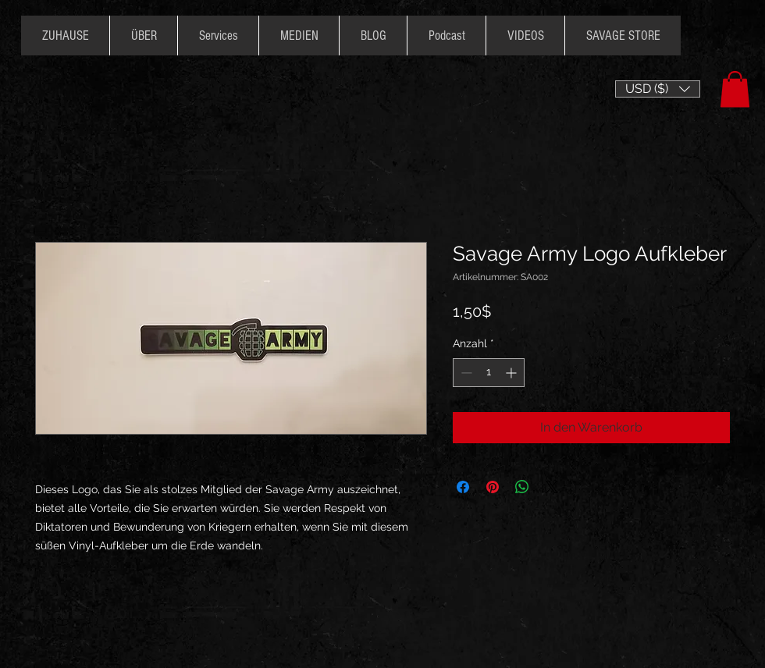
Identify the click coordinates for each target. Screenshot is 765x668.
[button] (657, 89)
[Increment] (512, 372)
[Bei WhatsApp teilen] (522, 487)
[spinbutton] (489, 372)
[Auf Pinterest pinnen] (492, 487)
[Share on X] (552, 487)
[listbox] (657, 89)
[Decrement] (465, 372)
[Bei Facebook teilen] (463, 487)
